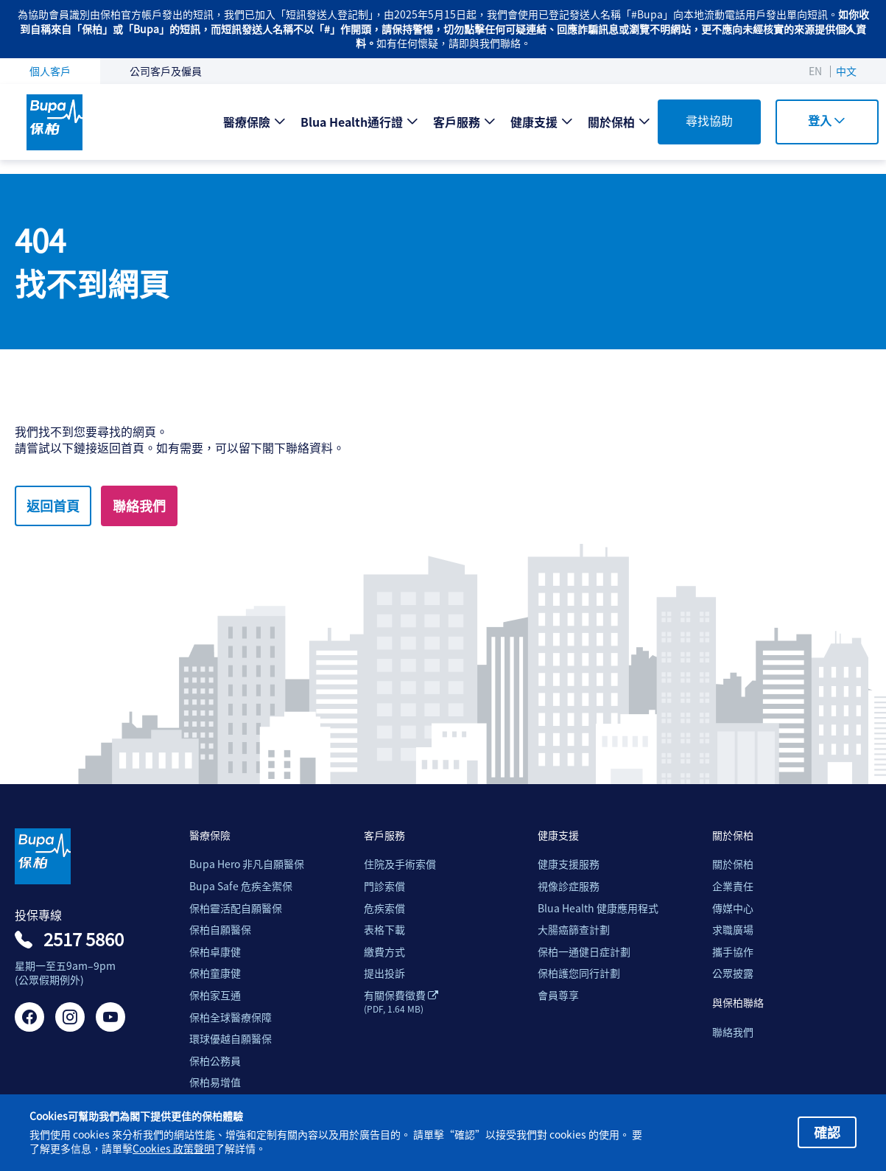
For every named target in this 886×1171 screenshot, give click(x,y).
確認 (827, 1132)
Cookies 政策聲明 (173, 1149)
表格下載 (384, 930)
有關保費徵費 (401, 1001)
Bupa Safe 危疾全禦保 (240, 886)
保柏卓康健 (215, 952)
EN (815, 70)
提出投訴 (384, 973)
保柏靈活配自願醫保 (235, 908)
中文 (846, 70)
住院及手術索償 (400, 864)
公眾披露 (732, 973)
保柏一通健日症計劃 (584, 952)
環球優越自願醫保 (230, 1039)
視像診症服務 (569, 886)
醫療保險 (246, 121)
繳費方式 (384, 952)
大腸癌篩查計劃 (574, 930)
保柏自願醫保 (220, 930)
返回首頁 (53, 505)
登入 (826, 120)
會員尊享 (558, 995)
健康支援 (534, 121)
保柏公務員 (215, 1061)
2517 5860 (83, 938)
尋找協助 (709, 120)
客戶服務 (456, 121)
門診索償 (384, 886)
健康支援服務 (569, 864)
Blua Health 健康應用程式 (598, 908)
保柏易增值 (215, 1082)
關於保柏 (611, 121)
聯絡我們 (139, 505)
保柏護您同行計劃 (579, 973)
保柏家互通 (215, 995)
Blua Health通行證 (351, 121)
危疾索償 (384, 908)
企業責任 (732, 886)
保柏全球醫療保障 (230, 1017)
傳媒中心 (732, 908)
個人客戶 (50, 70)
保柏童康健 (215, 973)
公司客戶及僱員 (166, 70)
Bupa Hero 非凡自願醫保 (246, 864)
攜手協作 (732, 952)
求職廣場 (732, 930)
